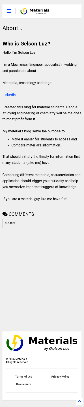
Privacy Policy (60, 376)
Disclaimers (23, 384)
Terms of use (23, 376)
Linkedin (9, 95)
